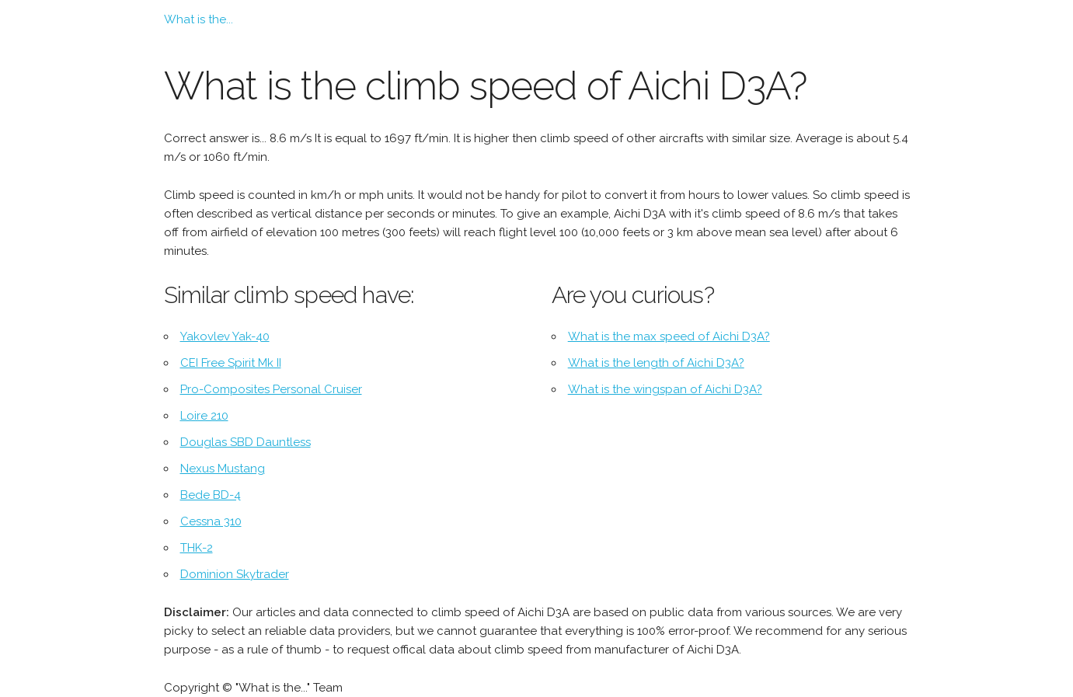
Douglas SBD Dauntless (245, 442)
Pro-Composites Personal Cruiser (271, 389)
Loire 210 (204, 416)
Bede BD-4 (210, 495)
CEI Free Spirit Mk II (230, 363)
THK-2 (196, 548)
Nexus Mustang (222, 469)
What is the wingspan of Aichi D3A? (665, 389)
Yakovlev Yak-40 (225, 336)
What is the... (198, 19)
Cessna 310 (211, 521)
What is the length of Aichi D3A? (656, 363)
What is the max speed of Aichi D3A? (669, 336)
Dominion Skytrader (234, 574)
